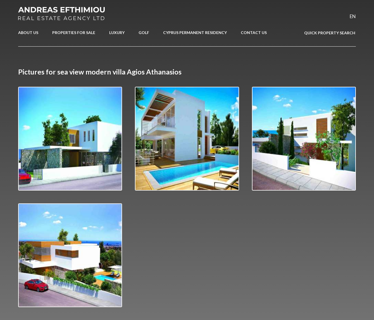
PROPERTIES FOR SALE (73, 32)
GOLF (144, 32)
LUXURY (117, 32)
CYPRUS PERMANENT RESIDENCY (195, 32)
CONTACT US (254, 32)
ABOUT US (28, 32)
